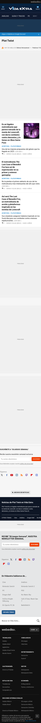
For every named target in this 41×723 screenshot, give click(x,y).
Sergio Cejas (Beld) (13, 154)
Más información (31, 721)
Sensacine (24, 655)
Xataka (4, 641)
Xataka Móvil (6, 644)
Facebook (7, 475)
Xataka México (7, 701)
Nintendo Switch (8, 586)
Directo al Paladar (7, 670)
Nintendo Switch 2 (28, 586)
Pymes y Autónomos (27, 687)
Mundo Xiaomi (6, 653)
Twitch (26, 475)
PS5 (22, 591)
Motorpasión (25, 670)
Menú (3, 9)
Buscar (38, 621)
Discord (36, 475)
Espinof (23, 658)
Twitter (1, 475)
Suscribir (36, 459)
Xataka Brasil (6, 704)
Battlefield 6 (25, 605)
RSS (21, 475)
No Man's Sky (26, 595)
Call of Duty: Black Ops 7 (29, 600)
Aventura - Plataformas (11, 146)
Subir (33, 630)
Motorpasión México (27, 710)
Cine (15, 518)
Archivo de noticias (21, 492)
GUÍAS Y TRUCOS (18, 16)
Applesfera (5, 647)
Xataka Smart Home (8, 650)
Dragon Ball (30, 518)
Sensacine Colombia (27, 707)
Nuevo (38, 9)
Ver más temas (8, 612)
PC (29, 16)
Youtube (11, 475)
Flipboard (31, 475)
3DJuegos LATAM (26, 701)
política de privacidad (26, 464)
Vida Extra (21, 8)
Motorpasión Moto (26, 673)
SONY (35, 16)
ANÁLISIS (5, 16)
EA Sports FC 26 (8, 605)
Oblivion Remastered (22, 48)
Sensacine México (27, 704)
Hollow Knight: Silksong (7, 600)
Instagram (16, 475)
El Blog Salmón (25, 684)
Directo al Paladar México (10, 710)
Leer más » (19, 151)
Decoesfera (6, 687)
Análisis (22, 518)
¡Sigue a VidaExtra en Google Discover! (13, 34)
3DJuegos (24, 641)
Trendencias (6, 684)
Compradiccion (7, 690)
